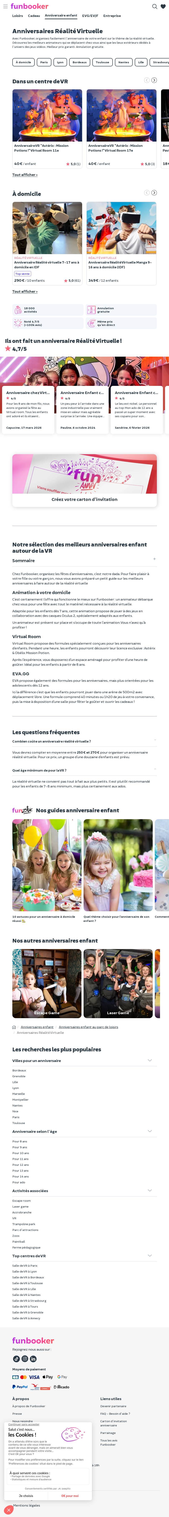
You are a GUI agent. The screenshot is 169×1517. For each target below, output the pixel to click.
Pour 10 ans (20, 1153)
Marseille (18, 1093)
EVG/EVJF (90, 16)
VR (14, 1218)
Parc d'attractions (25, 1230)
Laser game (20, 1206)
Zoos (15, 1235)
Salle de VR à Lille (24, 1289)
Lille (15, 1082)
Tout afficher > (25, 174)
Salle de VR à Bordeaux (28, 1277)
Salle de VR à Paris (24, 1265)
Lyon (15, 1088)
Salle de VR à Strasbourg (29, 1300)
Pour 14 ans (20, 1176)
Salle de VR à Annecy (26, 1318)
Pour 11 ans (20, 1159)
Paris (15, 1117)
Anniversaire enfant (61, 15)
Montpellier (20, 1099)
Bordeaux (19, 1070)
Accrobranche (22, 1212)
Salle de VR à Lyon (24, 1271)
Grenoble (18, 1076)
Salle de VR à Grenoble (27, 1312)
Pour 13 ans (20, 1170)
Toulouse (18, 1123)
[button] (163, 6)
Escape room (21, 1200)
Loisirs (17, 16)
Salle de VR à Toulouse (27, 1283)
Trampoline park (23, 1224)
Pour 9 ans (19, 1147)
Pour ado (18, 1182)
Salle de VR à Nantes (26, 1294)
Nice (15, 1111)
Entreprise (112, 16)
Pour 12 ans (20, 1164)
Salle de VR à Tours (25, 1306)
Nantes (17, 1105)
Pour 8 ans (19, 1141)
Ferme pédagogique (26, 1247)
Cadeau (34, 16)
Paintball (18, 1241)
